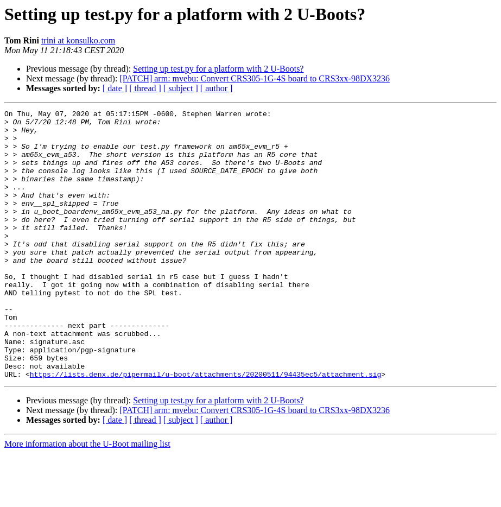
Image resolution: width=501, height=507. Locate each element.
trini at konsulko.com (78, 40)
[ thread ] (145, 88)
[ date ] (115, 88)
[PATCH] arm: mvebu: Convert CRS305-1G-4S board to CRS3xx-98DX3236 (254, 78)
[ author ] (216, 88)
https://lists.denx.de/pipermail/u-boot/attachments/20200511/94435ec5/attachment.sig (205, 428)
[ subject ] (180, 88)
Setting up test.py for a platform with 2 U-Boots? (218, 68)
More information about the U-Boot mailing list (87, 497)
